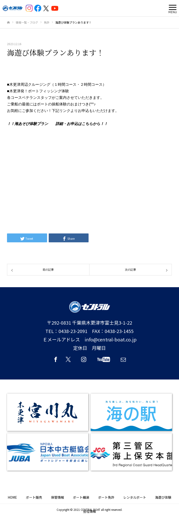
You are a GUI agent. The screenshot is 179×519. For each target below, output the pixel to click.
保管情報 (57, 497)
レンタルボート (134, 497)
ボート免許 (106, 497)
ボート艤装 (81, 497)
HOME (12, 497)
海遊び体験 (163, 497)
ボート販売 (34, 497)
